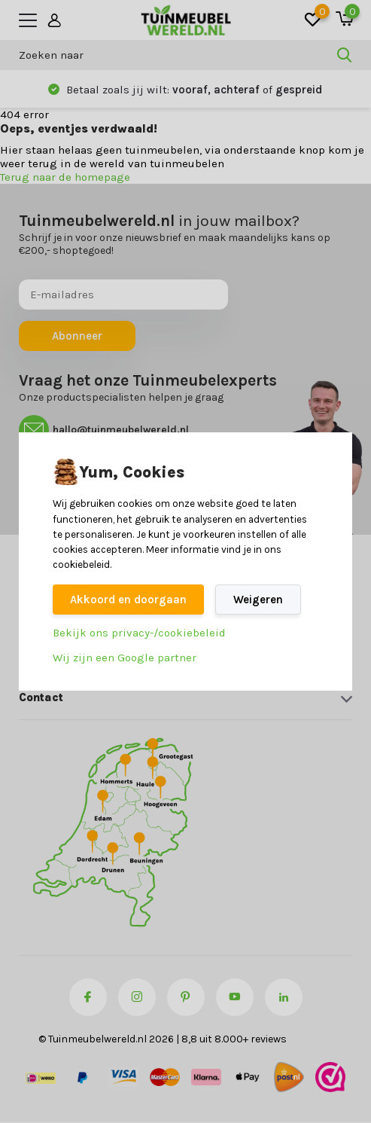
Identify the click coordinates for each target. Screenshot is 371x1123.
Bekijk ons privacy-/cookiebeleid (139, 632)
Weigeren (258, 599)
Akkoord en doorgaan (128, 599)
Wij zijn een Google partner (124, 657)
